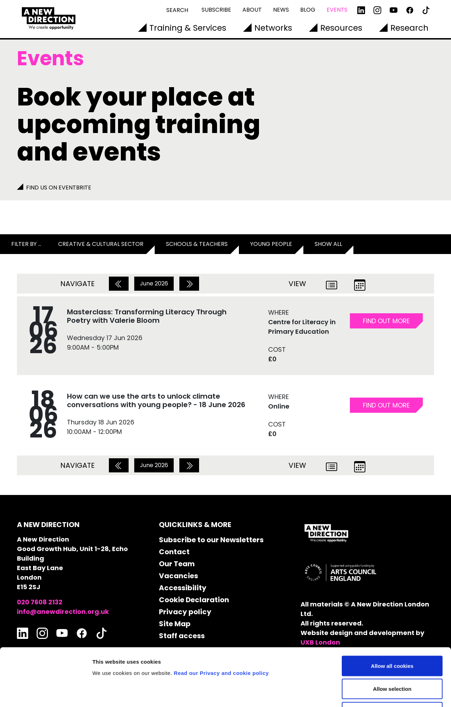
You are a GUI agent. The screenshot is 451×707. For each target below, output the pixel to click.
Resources (341, 28)
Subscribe (216, 10)
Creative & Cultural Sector (100, 244)
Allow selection (392, 638)
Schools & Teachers (197, 244)
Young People (271, 244)
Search (177, 10)
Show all (328, 244)
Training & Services (187, 28)
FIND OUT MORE (386, 320)
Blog (307, 10)
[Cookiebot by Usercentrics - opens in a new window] (45, 693)
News (281, 10)
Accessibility (182, 588)
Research (409, 28)
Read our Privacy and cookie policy (221, 621)
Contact (174, 552)
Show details (369, 693)
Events (337, 10)
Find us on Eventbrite (58, 187)
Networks (273, 28)
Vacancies (178, 576)
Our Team (177, 564)
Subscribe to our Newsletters (211, 540)
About (252, 10)
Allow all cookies (392, 614)
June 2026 (154, 283)
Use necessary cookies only (392, 661)
